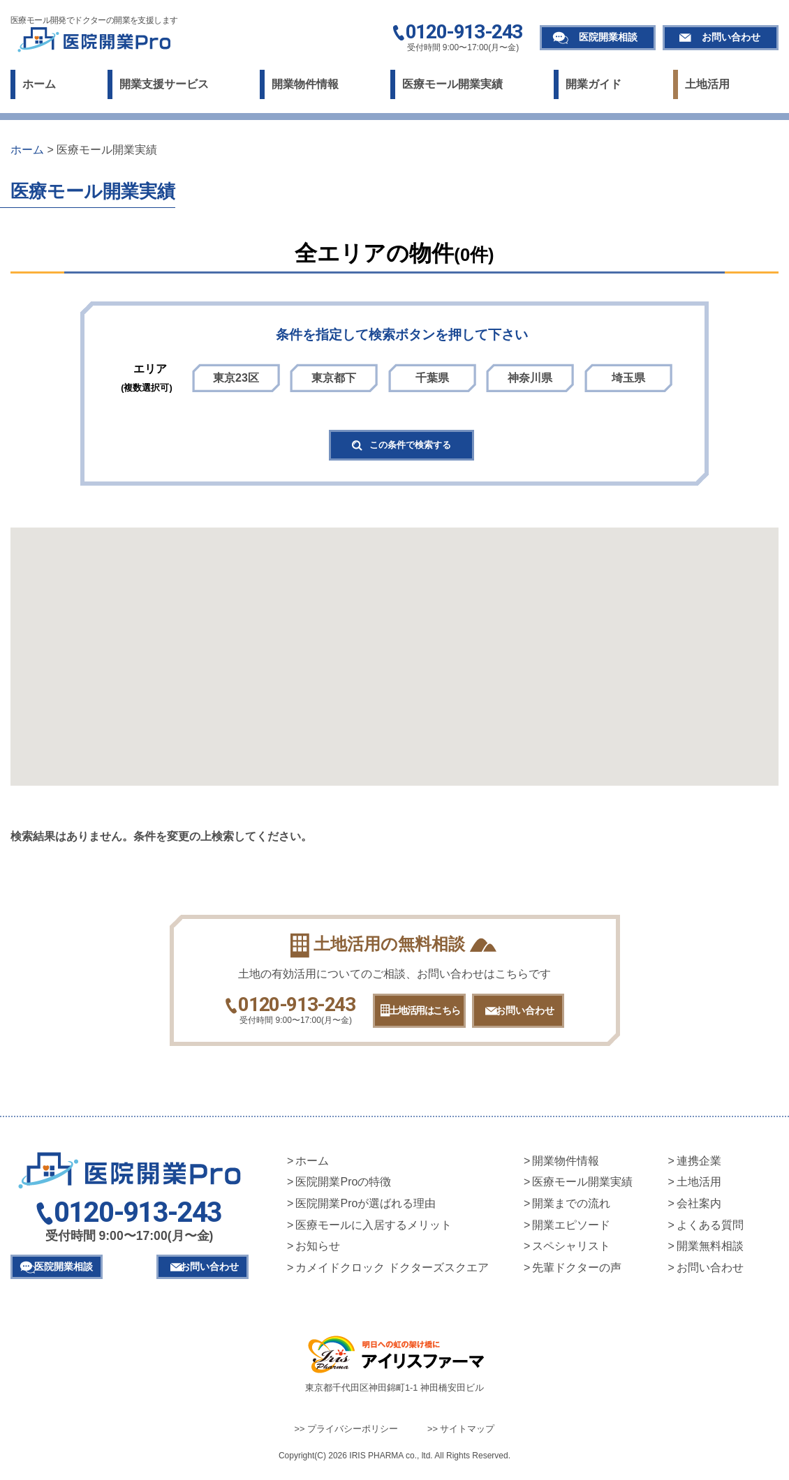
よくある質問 (710, 1230)
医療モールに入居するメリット (373, 1230)
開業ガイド (593, 84)
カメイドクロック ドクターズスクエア (391, 1273)
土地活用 (707, 84)
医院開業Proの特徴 (343, 1187)
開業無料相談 (710, 1251)
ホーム (39, 84)
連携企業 (699, 1166)
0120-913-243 (464, 33)
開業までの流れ (571, 1209)
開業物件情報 (305, 84)
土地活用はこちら (413, 1016)
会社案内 (699, 1209)
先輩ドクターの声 (576, 1273)
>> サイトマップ (461, 1434)
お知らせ (317, 1251)
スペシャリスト (571, 1251)
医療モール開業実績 (452, 84)
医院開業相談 (608, 37)
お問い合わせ (731, 37)
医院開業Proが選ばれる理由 (365, 1209)
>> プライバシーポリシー (347, 1434)
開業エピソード (571, 1230)
